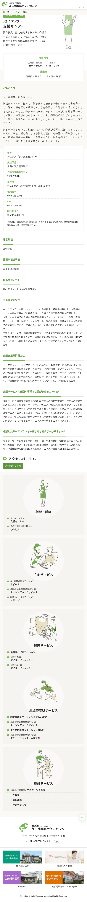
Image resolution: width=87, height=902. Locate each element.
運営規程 (7, 249)
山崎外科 (22, 879)
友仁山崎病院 (22, 859)
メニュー (82, 2)
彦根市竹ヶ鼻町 (13, 465)
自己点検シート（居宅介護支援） (20, 289)
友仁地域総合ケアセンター (64, 879)
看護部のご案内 (64, 859)
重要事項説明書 (11, 269)
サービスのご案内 (16, 12)
